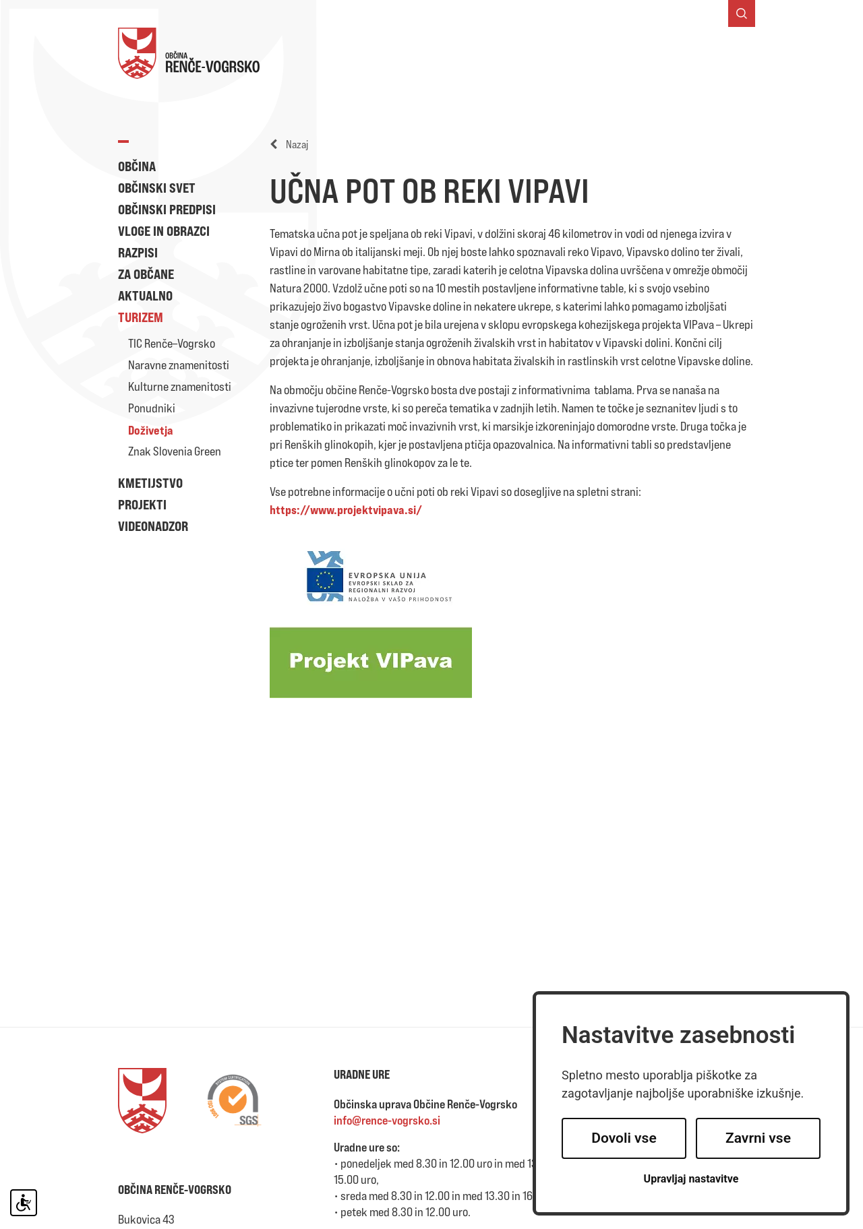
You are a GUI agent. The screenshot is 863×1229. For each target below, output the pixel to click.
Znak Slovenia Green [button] (174, 451)
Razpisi (138, 252)
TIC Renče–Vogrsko (171, 343)
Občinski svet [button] (157, 187)
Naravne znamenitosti (178, 365)
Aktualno (145, 295)
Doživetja (150, 429)
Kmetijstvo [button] (150, 482)
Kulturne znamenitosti (179, 386)
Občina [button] (137, 166)
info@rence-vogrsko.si (387, 1120)
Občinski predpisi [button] (167, 209)
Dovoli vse (623, 1138)
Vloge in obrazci (164, 230)
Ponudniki (151, 408)
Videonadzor (153, 525)
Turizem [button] (140, 317)
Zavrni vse (758, 1138)
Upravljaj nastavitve (691, 1178)
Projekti (142, 504)
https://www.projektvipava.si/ (346, 509)
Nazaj (289, 144)
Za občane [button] (146, 273)
